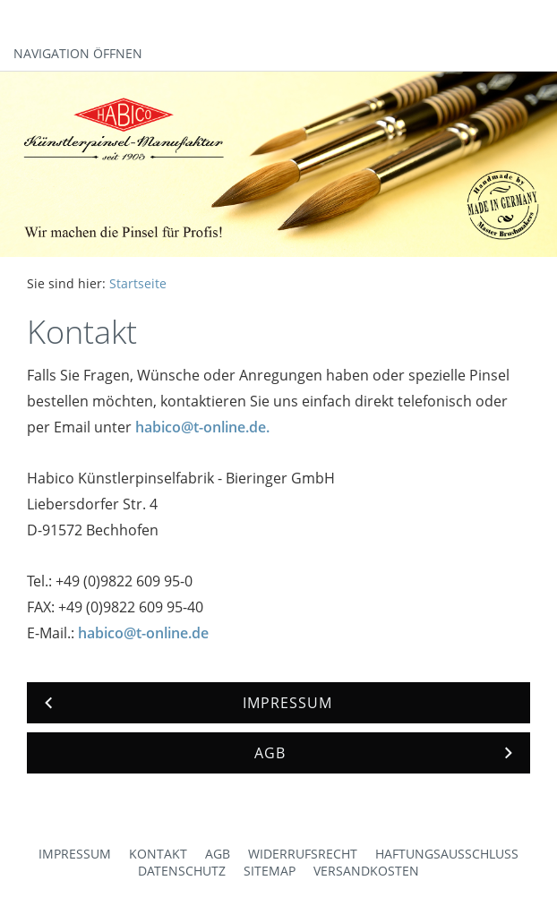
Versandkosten (366, 870)
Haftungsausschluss (446, 853)
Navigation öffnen (77, 53)
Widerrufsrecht (302, 853)
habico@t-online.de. (202, 427)
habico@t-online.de (143, 633)
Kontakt (158, 853)
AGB (217, 853)
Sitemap (270, 870)
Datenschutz (182, 870)
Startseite (138, 283)
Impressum (75, 853)
